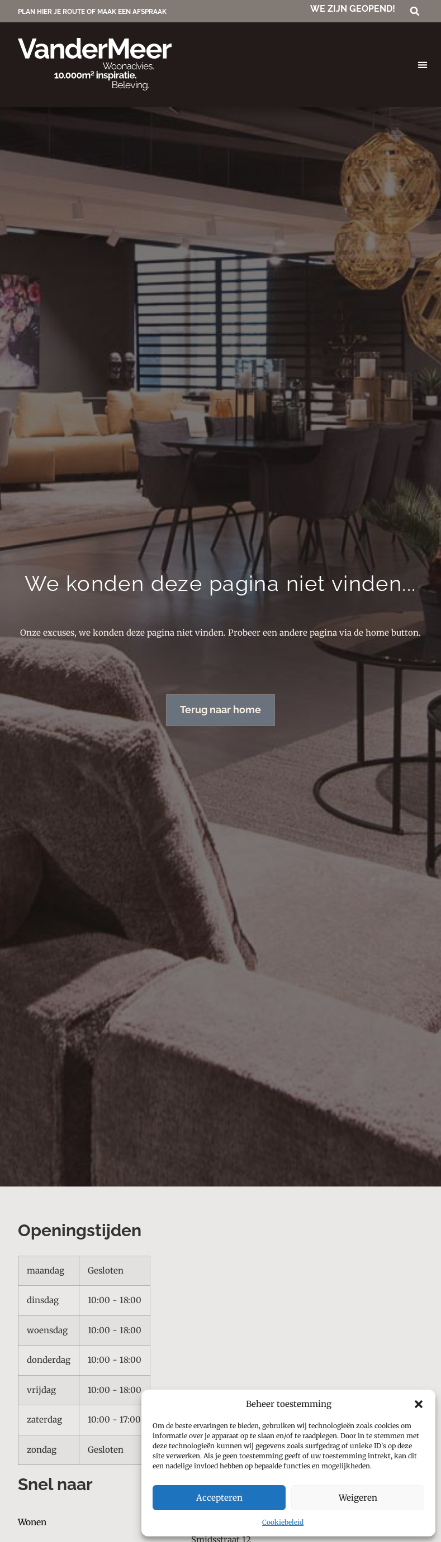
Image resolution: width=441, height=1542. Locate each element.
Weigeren (358, 1497)
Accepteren (219, 1497)
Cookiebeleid (283, 1522)
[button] (418, 1404)
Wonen (32, 1522)
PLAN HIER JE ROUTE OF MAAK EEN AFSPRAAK (92, 12)
